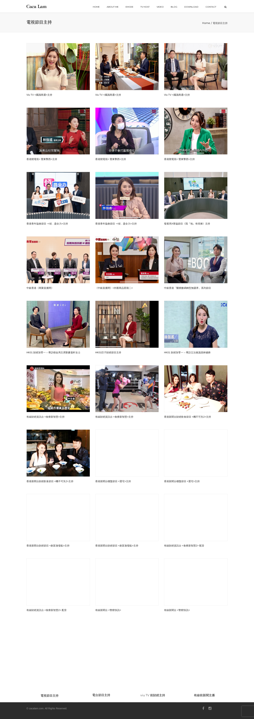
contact (210, 6)
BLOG (174, 6)
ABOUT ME (113, 6)
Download (191, 6)
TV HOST (145, 6)
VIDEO (160, 6)
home (96, 6)
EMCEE (129, 6)
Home (206, 23)
